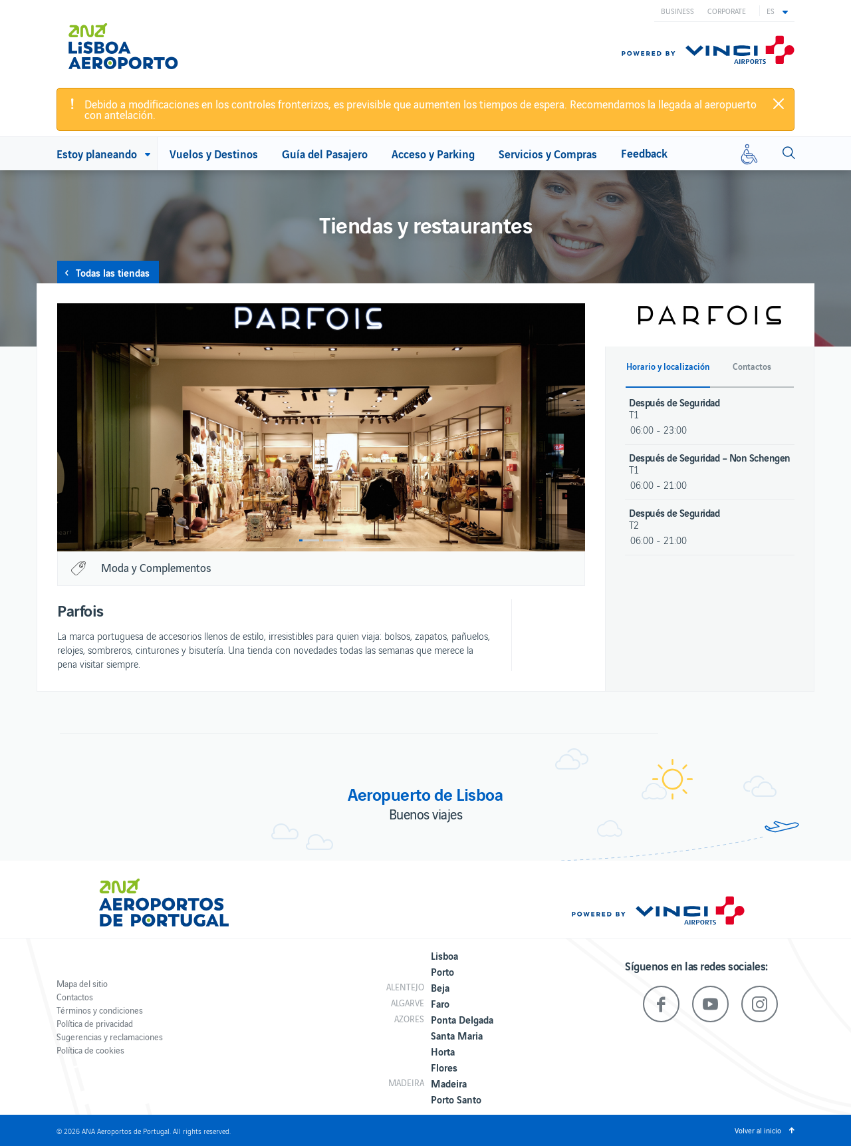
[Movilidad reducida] (749, 153)
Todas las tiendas (113, 272)
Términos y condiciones (100, 1010)
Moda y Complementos (156, 567)
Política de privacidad (95, 1023)
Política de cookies (90, 1050)
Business (677, 10)
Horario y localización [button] (667, 366)
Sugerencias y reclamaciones (110, 1036)
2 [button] (333, 540)
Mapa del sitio (82, 983)
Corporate (726, 10)
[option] (321, 427)
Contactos (75, 996)
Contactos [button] (752, 366)
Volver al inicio (758, 1130)
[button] (777, 10)
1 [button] (309, 540)
